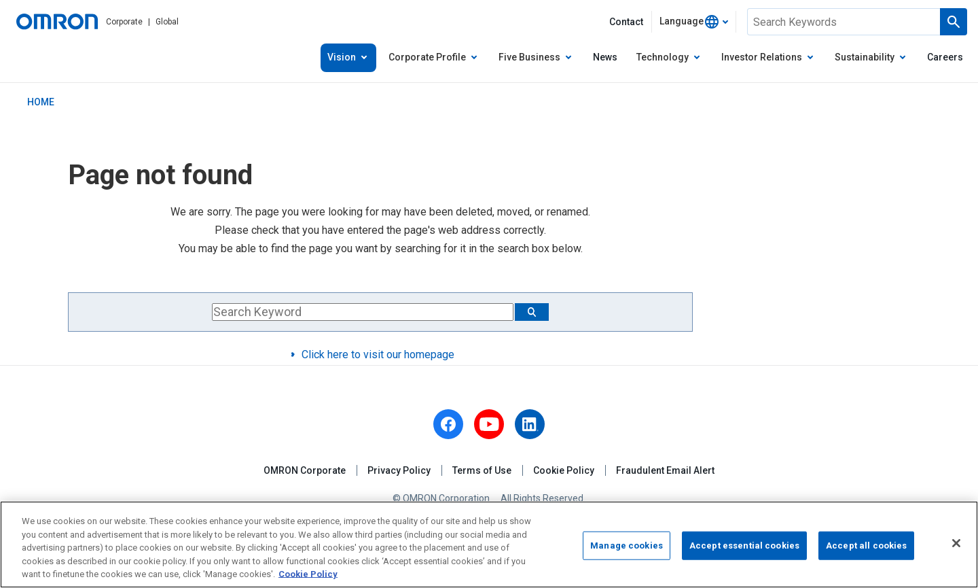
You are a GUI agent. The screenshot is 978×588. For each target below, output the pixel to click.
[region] (489, 544)
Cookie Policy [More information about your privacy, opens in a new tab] (308, 574)
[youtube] (489, 424)
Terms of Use (481, 470)
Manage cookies (626, 545)
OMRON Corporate (305, 470)
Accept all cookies (866, 545)
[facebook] (448, 424)
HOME (40, 102)
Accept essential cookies (744, 545)
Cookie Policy (563, 470)
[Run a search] (953, 21)
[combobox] (693, 21)
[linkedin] (530, 424)
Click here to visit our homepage (378, 354)
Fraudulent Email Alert (665, 470)
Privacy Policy (399, 470)
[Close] (956, 543)
